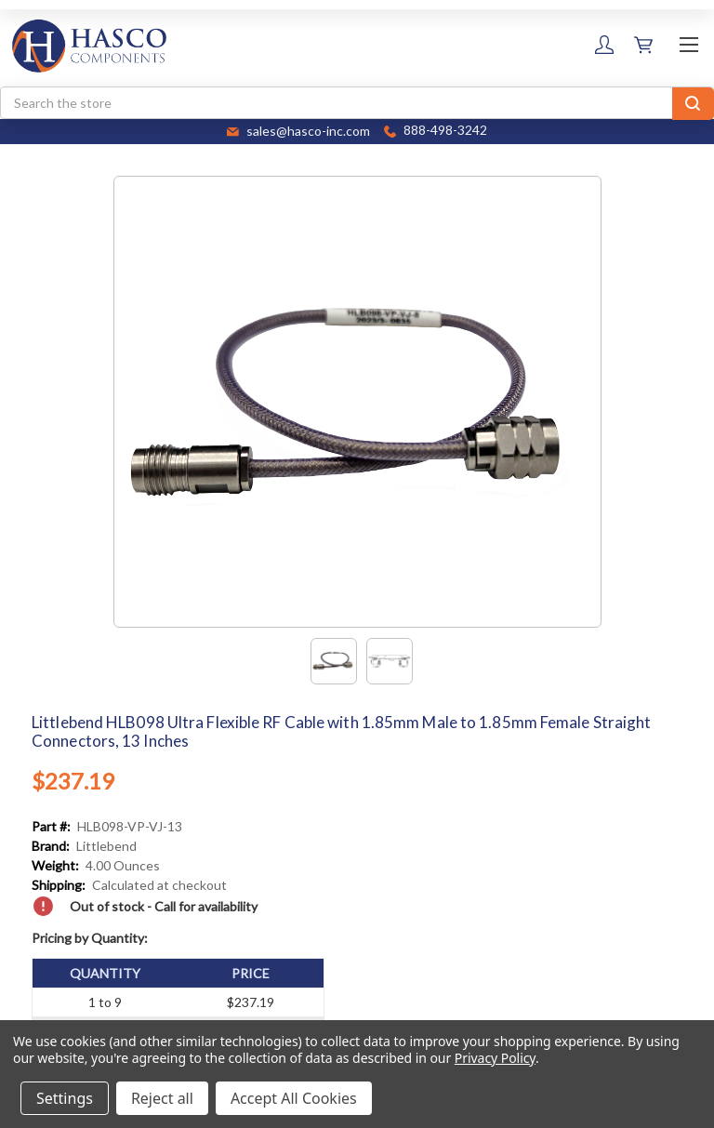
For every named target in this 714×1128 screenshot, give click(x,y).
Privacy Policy (495, 1058)
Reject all (162, 1098)
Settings (64, 1098)
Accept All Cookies (294, 1098)
